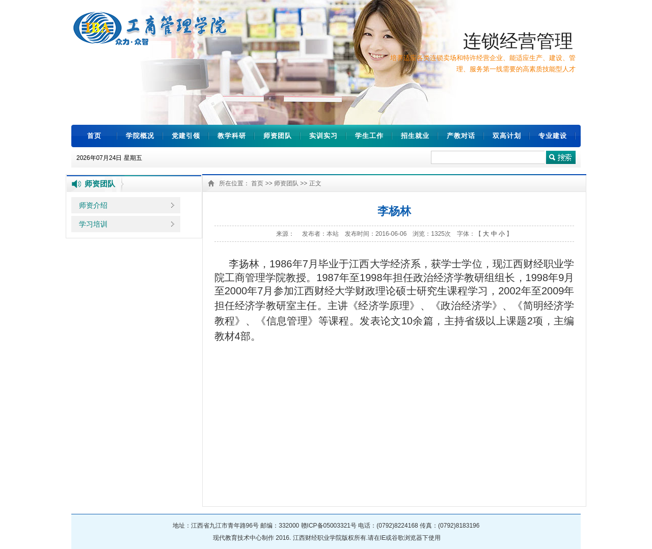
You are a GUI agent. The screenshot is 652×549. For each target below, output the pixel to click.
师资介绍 (93, 205)
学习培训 (93, 224)
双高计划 (507, 136)
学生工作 (369, 136)
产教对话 (461, 136)
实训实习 (323, 136)
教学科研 (232, 136)
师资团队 (277, 136)
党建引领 (186, 136)
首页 (94, 136)
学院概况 (140, 136)
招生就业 (415, 136)
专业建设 (552, 136)
